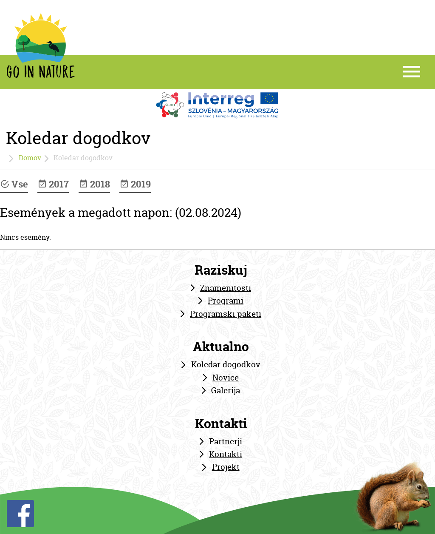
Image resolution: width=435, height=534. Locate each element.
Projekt (226, 466)
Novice (225, 377)
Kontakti (225, 454)
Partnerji (225, 441)
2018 (94, 184)
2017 (53, 184)
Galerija (225, 390)
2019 (135, 184)
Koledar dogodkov (225, 364)
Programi (225, 300)
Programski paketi (225, 313)
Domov (30, 157)
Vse (14, 184)
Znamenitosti (225, 287)
